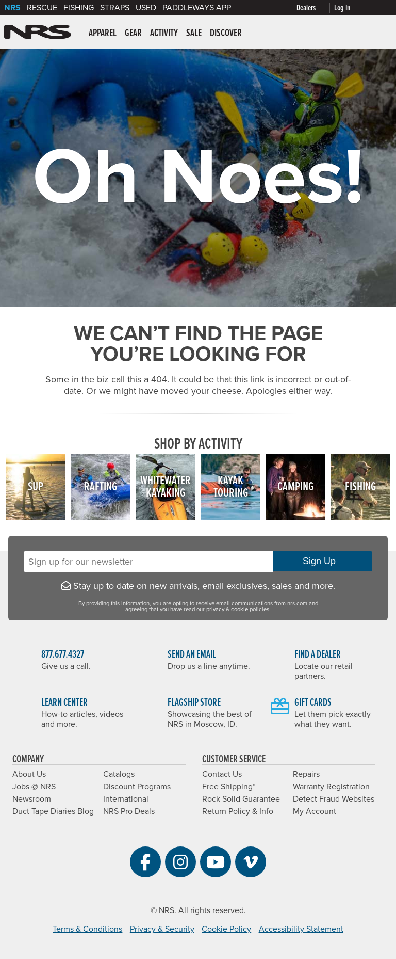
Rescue (42, 8)
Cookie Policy (226, 929)
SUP (35, 487)
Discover (226, 33)
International (125, 799)
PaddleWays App (196, 8)
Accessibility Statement (301, 929)
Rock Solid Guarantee (241, 799)
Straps (114, 8)
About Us (29, 774)
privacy (215, 609)
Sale (194, 33)
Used (146, 8)
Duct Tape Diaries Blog (53, 811)
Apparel (103, 33)
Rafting (100, 487)
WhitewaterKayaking (165, 487)
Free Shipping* (228, 786)
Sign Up (323, 561)
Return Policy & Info (237, 811)
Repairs (306, 774)
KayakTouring (230, 487)
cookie (239, 609)
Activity (164, 33)
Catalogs (119, 774)
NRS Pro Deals (129, 811)
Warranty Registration (331, 786)
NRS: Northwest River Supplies (37, 32)
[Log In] (352, 8)
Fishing (78, 8)
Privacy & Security (162, 929)
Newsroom (31, 799)
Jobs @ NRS (34, 786)
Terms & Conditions (87, 929)
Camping (295, 487)
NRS (12, 8)
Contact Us (222, 774)
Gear (133, 33)
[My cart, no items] (381, 8)
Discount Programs (137, 786)
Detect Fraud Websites (333, 799)
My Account (314, 811)
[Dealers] (315, 8)
